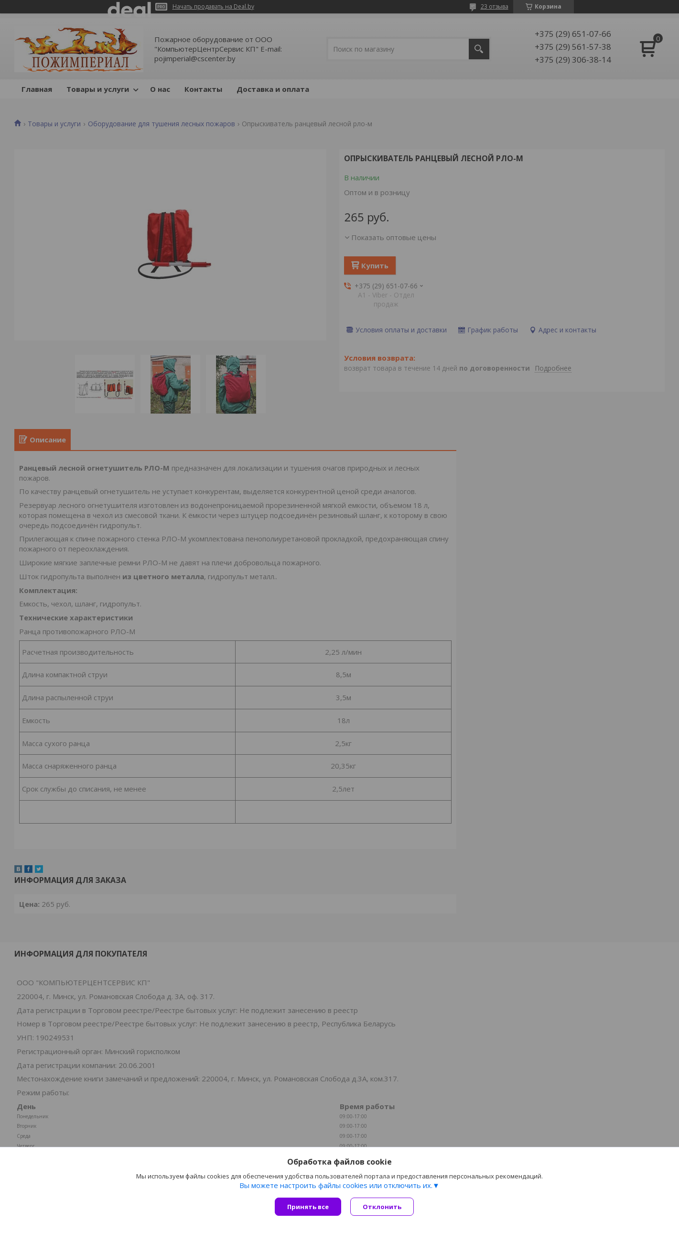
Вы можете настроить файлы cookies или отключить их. (335, 1185)
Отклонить (382, 1206)
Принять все (308, 1206)
